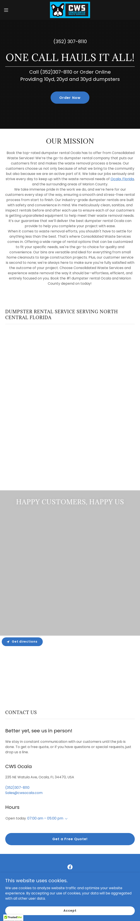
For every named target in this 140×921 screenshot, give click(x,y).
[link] (70, 10)
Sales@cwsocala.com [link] (24, 792)
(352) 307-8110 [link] (70, 41)
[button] (12, 10)
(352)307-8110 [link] (17, 787)
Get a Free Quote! (70, 838)
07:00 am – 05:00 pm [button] (45, 818)
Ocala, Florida (122, 178)
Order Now (69, 97)
